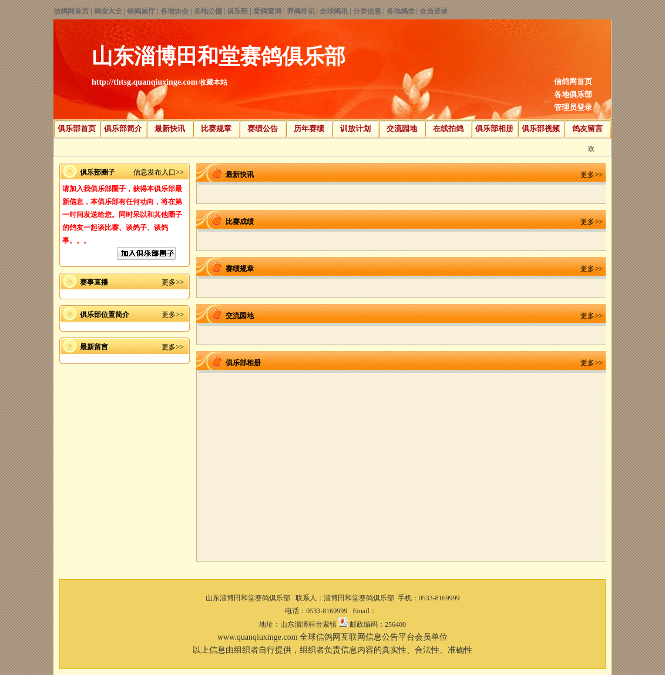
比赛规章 (216, 128)
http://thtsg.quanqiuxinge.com (144, 82)
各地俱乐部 (573, 94)
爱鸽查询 (267, 11)
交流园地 (402, 128)
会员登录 (433, 11)
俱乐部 (237, 11)
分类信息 (367, 11)
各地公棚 (208, 11)
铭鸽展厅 (141, 11)
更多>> (173, 282)
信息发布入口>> (158, 172)
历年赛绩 (309, 128)
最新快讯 (170, 128)
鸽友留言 (587, 128)
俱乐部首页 (77, 128)
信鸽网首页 (71, 11)
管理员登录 (573, 107)
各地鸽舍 (401, 11)
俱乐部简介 (123, 128)
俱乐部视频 (541, 128)
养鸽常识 (301, 11)
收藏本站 (213, 82)
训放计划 (355, 128)
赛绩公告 (262, 128)
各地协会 (174, 11)
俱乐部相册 (494, 128)
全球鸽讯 (334, 11)
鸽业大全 (108, 11)
